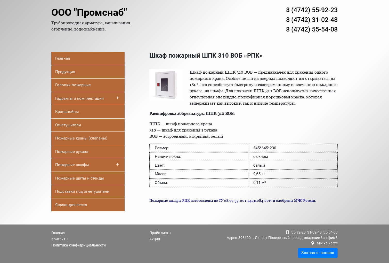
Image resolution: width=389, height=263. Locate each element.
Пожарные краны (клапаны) (81, 138)
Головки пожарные (73, 85)
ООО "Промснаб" (89, 12)
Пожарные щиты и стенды (79, 178)
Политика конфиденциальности (78, 245)
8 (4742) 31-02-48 (312, 20)
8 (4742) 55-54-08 (312, 29)
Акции (154, 239)
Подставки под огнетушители (82, 191)
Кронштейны (67, 111)
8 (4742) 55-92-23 (312, 10)
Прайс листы (160, 233)
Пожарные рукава (71, 151)
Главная (62, 58)
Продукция (65, 71)
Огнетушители (68, 125)
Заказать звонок (317, 252)
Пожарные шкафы (87, 164)
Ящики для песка (71, 205)
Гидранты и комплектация (87, 98)
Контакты (59, 239)
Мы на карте (327, 243)
